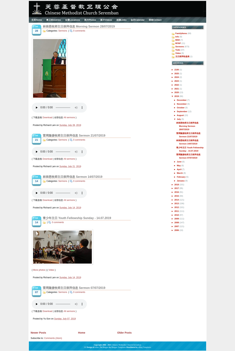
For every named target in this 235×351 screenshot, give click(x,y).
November (182, 104)
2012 (177, 207)
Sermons (62, 31)
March (180, 173)
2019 (177, 96)
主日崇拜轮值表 (182, 56)
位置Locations (72, 20)
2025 (177, 73)
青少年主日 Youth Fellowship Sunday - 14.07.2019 (77, 218)
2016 (177, 192)
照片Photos (90, 20)
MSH (177, 40)
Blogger (105, 347)
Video (51, 270)
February (181, 177)
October (181, 107)
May (179, 165)
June (179, 162)
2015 (177, 196)
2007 (177, 226)
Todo (177, 50)
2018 (177, 184)
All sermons (69, 117)
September (182, 111)
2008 (177, 222)
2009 (177, 219)
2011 (177, 211)
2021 (177, 89)
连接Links (121, 20)
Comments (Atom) (53, 338)
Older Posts (124, 332)
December (182, 100)
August (180, 115)
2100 (177, 70)
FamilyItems (181, 33)
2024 (177, 77)
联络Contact (155, 20)
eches (97, 347)
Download (47, 117)
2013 (177, 203)
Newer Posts (38, 332)
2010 (177, 215)
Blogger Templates (118, 347)
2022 (177, 85)
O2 (85, 347)
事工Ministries (53, 20)
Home (81, 332)
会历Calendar (137, 20)
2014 (177, 200)
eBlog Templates (144, 347)
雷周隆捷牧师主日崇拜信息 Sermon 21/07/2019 (74, 135)
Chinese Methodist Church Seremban (126, 345)
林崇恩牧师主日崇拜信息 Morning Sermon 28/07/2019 (79, 26)
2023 (177, 81)
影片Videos (106, 20)
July (179, 119)
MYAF (178, 43)
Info (177, 37)
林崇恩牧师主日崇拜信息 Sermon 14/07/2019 (72, 176)
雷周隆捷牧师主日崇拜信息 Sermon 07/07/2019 (74, 287)
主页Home (36, 20)
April (179, 169)
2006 (177, 230)
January (181, 181)
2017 (177, 188)
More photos (39, 270)
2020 (177, 92)
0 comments (79, 31)
